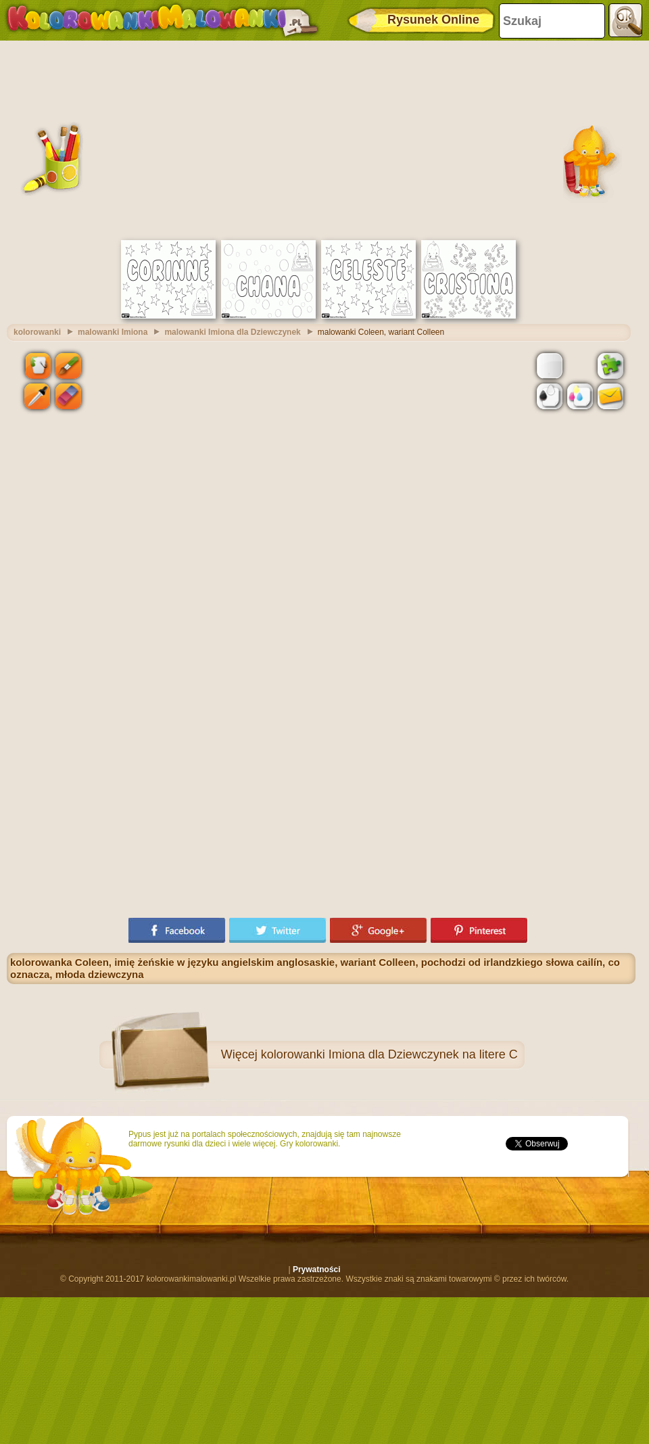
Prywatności (317, 1269)
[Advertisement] (321, 138)
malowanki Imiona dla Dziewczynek (232, 332)
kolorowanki (37, 332)
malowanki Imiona (112, 332)
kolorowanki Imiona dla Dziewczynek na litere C (389, 1054)
